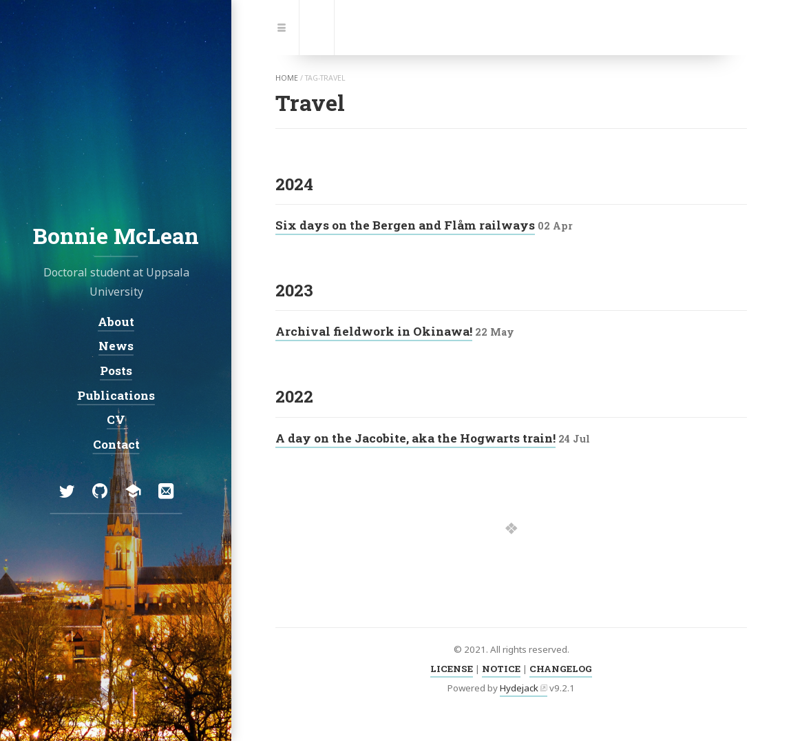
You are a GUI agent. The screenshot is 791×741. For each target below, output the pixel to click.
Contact (115, 444)
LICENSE (451, 668)
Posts (116, 370)
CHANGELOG (560, 668)
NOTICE (501, 668)
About (116, 321)
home (286, 78)
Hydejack (519, 688)
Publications (116, 395)
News (116, 346)
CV (116, 419)
